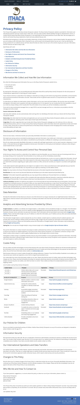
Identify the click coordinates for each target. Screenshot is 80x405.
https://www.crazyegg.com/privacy (58, 295)
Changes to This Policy (11, 70)
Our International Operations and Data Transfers (19, 68)
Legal (63, 400)
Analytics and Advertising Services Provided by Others (20, 59)
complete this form (58, 160)
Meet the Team (26, 4)
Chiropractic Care (39, 4)
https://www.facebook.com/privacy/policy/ (60, 307)
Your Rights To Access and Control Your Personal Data (20, 54)
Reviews (61, 4)
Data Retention (9, 56)
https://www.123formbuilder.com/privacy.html (62, 317)
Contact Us (71, 4)
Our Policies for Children (12, 63)
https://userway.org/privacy (56, 289)
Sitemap (74, 400)
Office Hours (26, 1)
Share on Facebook (74, 398)
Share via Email (75, 398)
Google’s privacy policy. (13, 223)
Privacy (66, 400)
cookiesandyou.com (37, 251)
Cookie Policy (9, 61)
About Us (16, 4)
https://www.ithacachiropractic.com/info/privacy (62, 270)
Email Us (19, 1)
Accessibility (70, 400)
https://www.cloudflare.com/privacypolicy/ (60, 284)
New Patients (51, 4)
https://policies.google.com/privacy (58, 280)
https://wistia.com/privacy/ (56, 299)
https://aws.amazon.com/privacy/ (58, 305)
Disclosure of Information (12, 52)
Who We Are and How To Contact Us (15, 72)
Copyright (59, 400)
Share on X (72, 398)
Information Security (11, 65)
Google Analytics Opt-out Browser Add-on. (56, 225)
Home (7, 4)
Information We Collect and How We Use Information (20, 49)
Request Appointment (9, 1)
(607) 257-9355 (65, 1)
